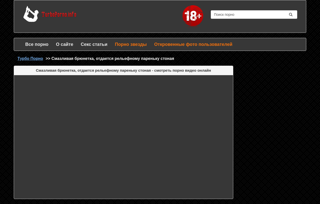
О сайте (64, 44)
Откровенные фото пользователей (193, 44)
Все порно (36, 44)
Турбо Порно (30, 58)
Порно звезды (130, 44)
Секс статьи (94, 44)
